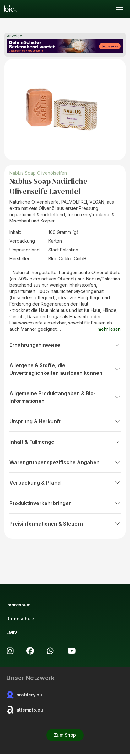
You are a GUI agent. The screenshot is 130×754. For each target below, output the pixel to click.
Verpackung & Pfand (65, 483)
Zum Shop (65, 735)
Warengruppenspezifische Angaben (65, 462)
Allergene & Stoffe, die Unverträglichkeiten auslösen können (65, 369)
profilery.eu (24, 695)
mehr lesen (109, 329)
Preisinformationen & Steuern (65, 523)
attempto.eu (24, 710)
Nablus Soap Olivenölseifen (38, 173)
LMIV (11, 632)
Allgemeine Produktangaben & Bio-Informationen (65, 397)
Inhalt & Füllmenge (65, 442)
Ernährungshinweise (65, 345)
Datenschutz (20, 618)
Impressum (18, 604)
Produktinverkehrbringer (65, 503)
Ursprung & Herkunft (65, 421)
